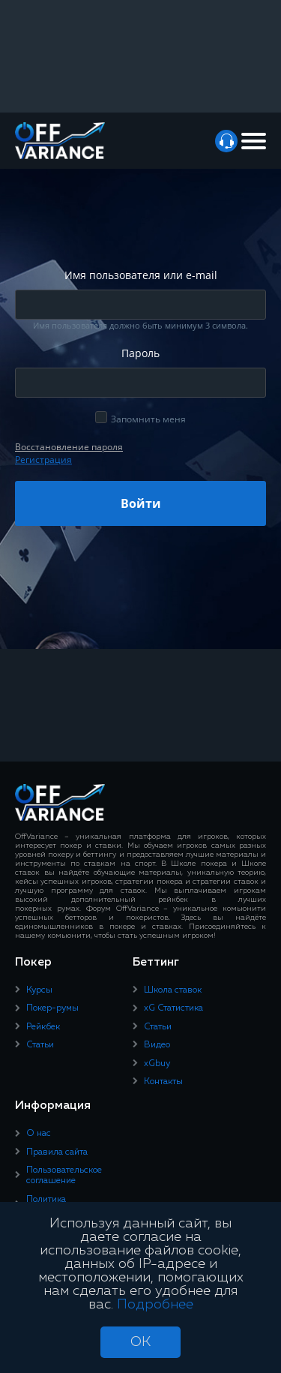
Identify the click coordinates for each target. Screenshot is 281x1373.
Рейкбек (43, 1027)
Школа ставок (173, 990)
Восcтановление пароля (69, 446)
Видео (157, 1045)
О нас (38, 1133)
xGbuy (157, 1063)
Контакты (163, 1081)
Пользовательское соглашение (64, 1175)
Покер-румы (52, 1008)
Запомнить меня (148, 419)
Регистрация (43, 459)
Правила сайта (57, 1152)
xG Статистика (173, 1008)
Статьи (40, 1045)
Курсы (39, 990)
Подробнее (155, 1304)
